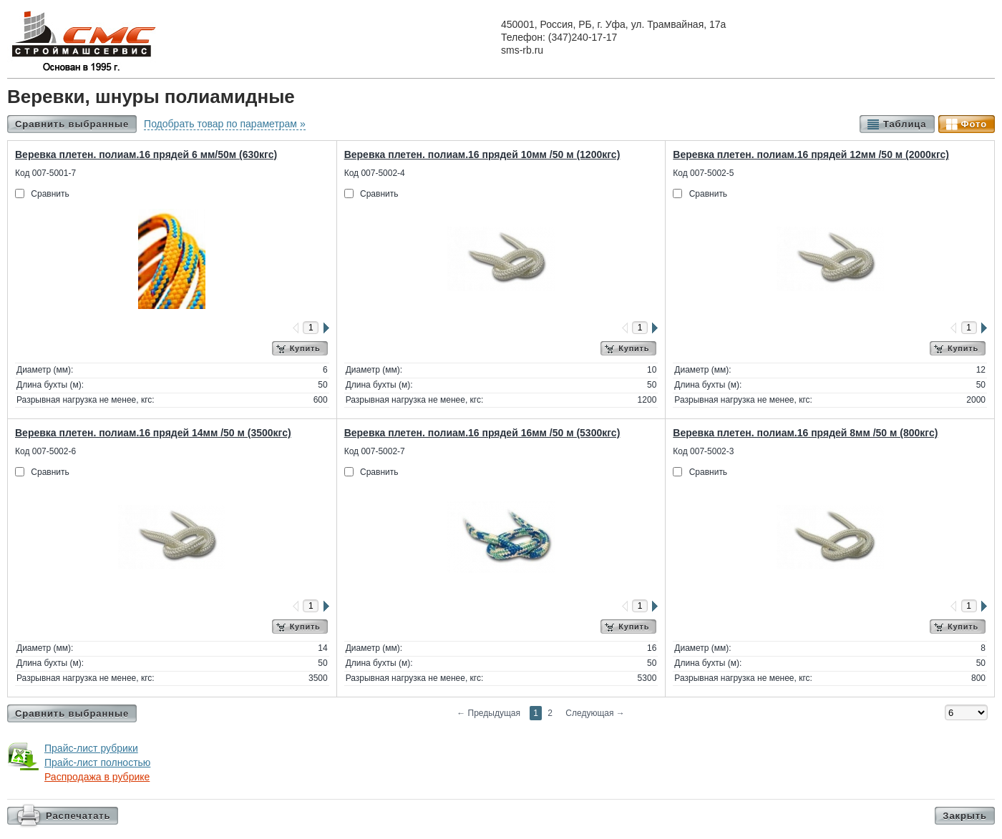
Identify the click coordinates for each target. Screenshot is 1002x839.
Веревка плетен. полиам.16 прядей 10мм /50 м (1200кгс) (482, 154)
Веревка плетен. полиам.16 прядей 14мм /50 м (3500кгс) (153, 432)
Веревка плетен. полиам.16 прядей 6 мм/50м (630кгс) (146, 154)
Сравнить (50, 194)
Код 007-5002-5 (703, 173)
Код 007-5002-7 (374, 451)
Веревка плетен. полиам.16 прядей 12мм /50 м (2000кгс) (811, 154)
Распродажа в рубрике (97, 776)
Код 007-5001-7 (45, 173)
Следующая (594, 713)
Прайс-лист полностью (97, 762)
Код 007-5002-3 (703, 451)
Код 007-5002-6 (45, 451)
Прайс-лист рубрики (91, 748)
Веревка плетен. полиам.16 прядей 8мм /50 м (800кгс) (805, 432)
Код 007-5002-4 (374, 173)
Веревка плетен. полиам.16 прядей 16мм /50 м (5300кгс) (482, 432)
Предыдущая (488, 713)
